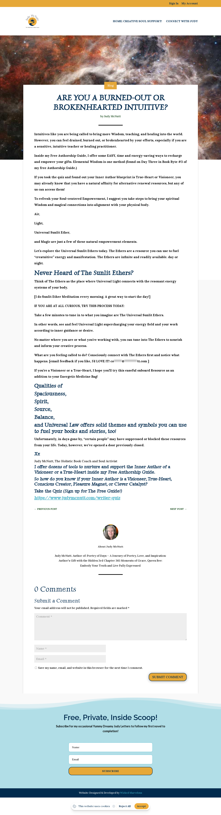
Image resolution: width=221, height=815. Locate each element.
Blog (110, 85)
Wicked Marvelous (131, 792)
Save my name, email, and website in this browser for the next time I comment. (90, 668)
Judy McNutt (112, 116)
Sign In (173, 3)
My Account (190, 3)
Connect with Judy (182, 21)
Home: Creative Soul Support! (137, 21)
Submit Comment (167, 677)
